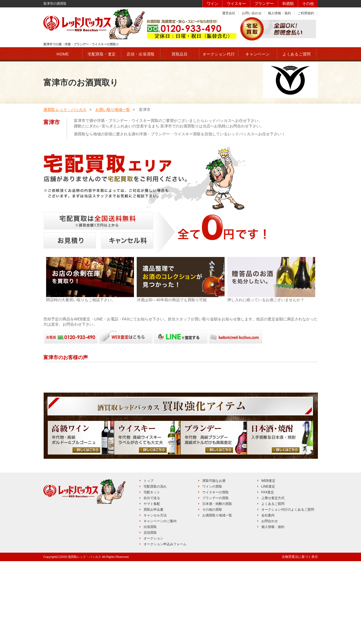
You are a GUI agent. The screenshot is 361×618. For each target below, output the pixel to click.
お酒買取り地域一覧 (217, 572)
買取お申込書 (153, 566)
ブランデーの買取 (215, 555)
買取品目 (180, 54)
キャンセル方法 (155, 572)
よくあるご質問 (272, 561)
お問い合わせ (252, 13)
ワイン (212, 3)
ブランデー (264, 3)
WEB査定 (268, 537)
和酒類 (288, 3)
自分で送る (152, 555)
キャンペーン (257, 54)
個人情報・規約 (279, 13)
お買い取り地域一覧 (112, 109)
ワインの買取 (212, 543)
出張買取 (150, 584)
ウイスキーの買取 (215, 549)
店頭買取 (150, 589)
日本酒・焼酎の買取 (217, 561)
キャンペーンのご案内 (160, 578)
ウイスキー (236, 3)
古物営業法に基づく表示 (300, 614)
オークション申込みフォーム (165, 601)
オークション (153, 595)
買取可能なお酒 (213, 537)
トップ (148, 537)
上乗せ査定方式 (272, 555)
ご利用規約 (306, 13)
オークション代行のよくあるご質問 (287, 566)
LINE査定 (268, 543)
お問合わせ (269, 578)
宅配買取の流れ (155, 543)
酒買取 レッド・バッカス (65, 109)
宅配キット (152, 549)
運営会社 (228, 13)
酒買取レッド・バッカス (84, 613)
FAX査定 (267, 549)
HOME (63, 54)
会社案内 (268, 572)
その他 (308, 3)
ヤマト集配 (152, 561)
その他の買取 (212, 566)
